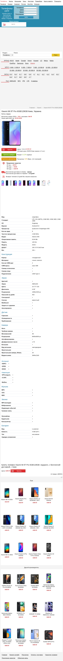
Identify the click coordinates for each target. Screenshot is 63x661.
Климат (10, 4)
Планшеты (57, 1)
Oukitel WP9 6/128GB (35, 586)
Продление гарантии (8, 658)
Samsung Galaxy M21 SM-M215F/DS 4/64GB (48, 586)
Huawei (35, 61)
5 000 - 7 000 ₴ (26, 67)
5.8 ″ (25, 74)
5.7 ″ (20, 74)
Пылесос (3, 4)
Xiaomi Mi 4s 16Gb (7, 555)
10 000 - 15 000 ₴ (51, 67)
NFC (19, 81)
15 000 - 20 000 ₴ (15, 70)
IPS (24, 81)
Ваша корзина (13, 21)
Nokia (51, 61)
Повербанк (38, 1)
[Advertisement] (31, 39)
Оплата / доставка (37, 655)
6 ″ (34, 74)
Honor (30, 61)
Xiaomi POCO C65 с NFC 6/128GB (7, 527)
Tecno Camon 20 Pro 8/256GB (34, 641)
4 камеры (34, 81)
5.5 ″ (11, 74)
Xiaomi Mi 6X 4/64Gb (49, 499)
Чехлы (11, 1)
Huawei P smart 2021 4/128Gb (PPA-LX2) (7, 641)
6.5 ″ (57, 74)
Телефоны (3, 1)
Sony (27, 63)
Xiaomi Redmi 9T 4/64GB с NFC (34, 527)
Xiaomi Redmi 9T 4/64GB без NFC (20, 527)
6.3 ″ (48, 74)
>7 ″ (30, 77)
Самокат (17, 4)
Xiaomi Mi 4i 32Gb (7, 499)
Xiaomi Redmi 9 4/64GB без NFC (48, 527)
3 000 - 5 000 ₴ (15, 67)
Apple (17, 61)
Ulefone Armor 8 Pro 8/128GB (7, 586)
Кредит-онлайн (14, 655)
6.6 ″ (11, 77)
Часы (24, 1)
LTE (28, 81)
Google (23, 61)
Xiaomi (32, 63)
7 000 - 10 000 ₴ (38, 67)
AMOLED (13, 81)
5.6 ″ (15, 74)
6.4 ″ (53, 74)
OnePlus (12, 63)
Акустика (31, 1)
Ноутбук (30, 4)
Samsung (20, 63)
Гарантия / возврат (51, 655)
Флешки (36, 4)
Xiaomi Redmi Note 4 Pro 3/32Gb (35, 554)
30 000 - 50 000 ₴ (42, 70)
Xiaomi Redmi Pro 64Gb (20, 499)
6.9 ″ (25, 77)
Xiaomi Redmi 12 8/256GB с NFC (34, 499)
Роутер (23, 4)
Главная (4, 655)
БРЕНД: (6, 60)
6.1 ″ (38, 74)
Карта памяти (48, 1)
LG (41, 61)
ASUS (12, 61)
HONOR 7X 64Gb (34, 614)
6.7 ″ (15, 77)
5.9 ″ (30, 74)
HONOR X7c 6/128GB (21, 614)
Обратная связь (23, 658)
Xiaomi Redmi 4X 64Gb (48, 554)
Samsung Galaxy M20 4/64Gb (7, 614)
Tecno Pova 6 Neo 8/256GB (20, 586)
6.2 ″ (43, 74)
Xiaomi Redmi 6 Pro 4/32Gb (21, 554)
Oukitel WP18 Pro (48, 641)
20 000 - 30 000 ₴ (29, 70)
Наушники (18, 1)
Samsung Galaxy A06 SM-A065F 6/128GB (21, 641)
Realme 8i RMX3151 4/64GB (48, 614)
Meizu (46, 61)
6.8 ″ (20, 77)
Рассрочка (25, 655)
